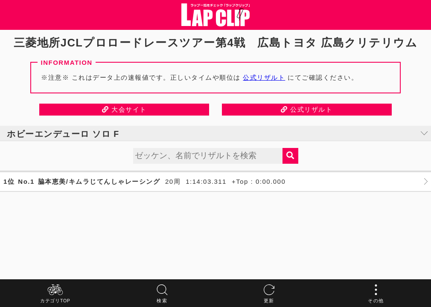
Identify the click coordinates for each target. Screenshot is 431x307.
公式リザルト (264, 77)
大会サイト (124, 109)
